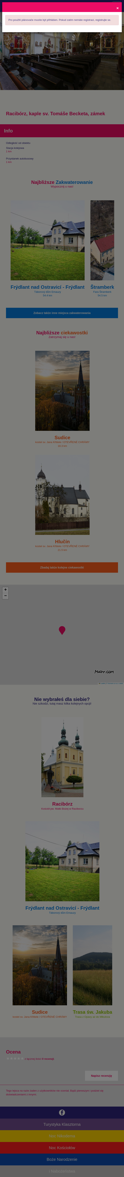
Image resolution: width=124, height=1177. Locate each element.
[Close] (117, 8)
